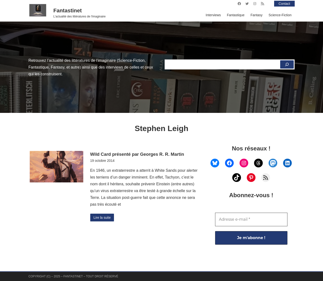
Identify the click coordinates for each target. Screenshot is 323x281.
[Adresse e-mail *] (251, 219)
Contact (284, 4)
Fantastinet (67, 11)
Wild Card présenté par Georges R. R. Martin (137, 154)
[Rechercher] (287, 64)
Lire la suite (102, 217)
